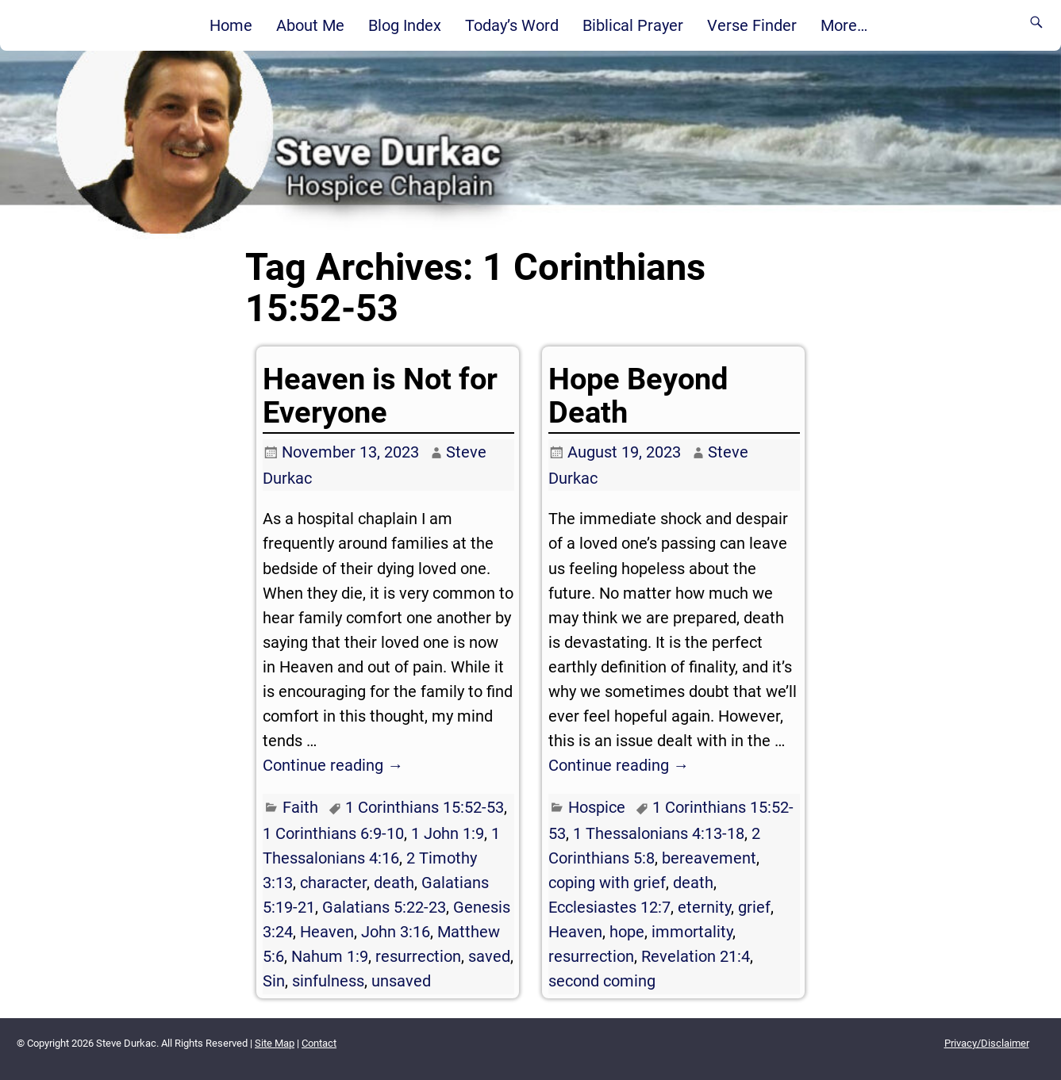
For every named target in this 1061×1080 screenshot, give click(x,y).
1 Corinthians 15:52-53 (424, 807)
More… (844, 25)
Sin (274, 980)
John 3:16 (395, 931)
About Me (310, 25)
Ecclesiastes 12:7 (609, 907)
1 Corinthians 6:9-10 (333, 833)
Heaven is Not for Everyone (380, 395)
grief (754, 907)
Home (231, 25)
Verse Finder (752, 25)
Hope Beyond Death (638, 395)
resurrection (418, 956)
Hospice (596, 807)
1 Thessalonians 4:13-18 (658, 833)
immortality (692, 931)
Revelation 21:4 (695, 956)
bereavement (709, 857)
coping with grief (607, 882)
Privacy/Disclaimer (986, 1043)
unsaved (401, 980)
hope (626, 931)
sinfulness (328, 980)
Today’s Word (512, 25)
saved (489, 956)
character (333, 882)
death (394, 882)
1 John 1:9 (447, 833)
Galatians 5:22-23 (384, 907)
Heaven (327, 931)
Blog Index (404, 25)
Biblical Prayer (632, 25)
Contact (319, 1043)
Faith (300, 807)
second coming (601, 980)
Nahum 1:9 (329, 956)
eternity (704, 907)
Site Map (274, 1043)
